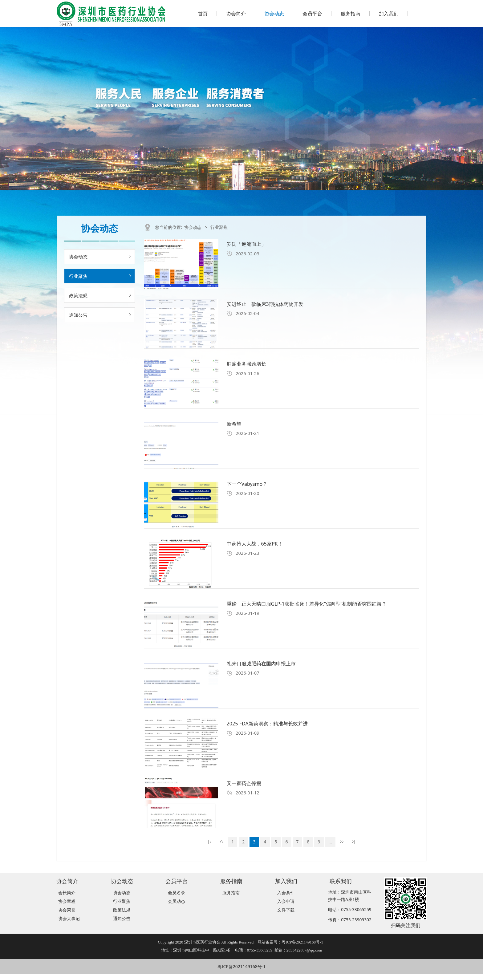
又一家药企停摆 (244, 783)
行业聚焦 (78, 276)
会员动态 (176, 901)
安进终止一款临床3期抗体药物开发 (265, 304)
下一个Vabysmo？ (247, 484)
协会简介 (236, 13)
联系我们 (341, 881)
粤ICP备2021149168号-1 (241, 966)
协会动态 (274, 13)
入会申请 (285, 901)
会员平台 (312, 13)
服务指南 (350, 13)
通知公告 (78, 315)
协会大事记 (69, 918)
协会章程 (66, 901)
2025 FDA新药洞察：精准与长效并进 (267, 723)
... (330, 842)
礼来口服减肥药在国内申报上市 (261, 663)
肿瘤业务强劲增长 (246, 363)
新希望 (234, 423)
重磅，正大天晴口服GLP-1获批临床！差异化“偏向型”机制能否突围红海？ (307, 603)
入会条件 (285, 892)
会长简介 (66, 892)
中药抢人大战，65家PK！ (255, 543)
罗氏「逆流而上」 (246, 244)
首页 (203, 13)
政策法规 (78, 295)
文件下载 (285, 910)
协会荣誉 (66, 910)
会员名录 (176, 892)
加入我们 (389, 13)
